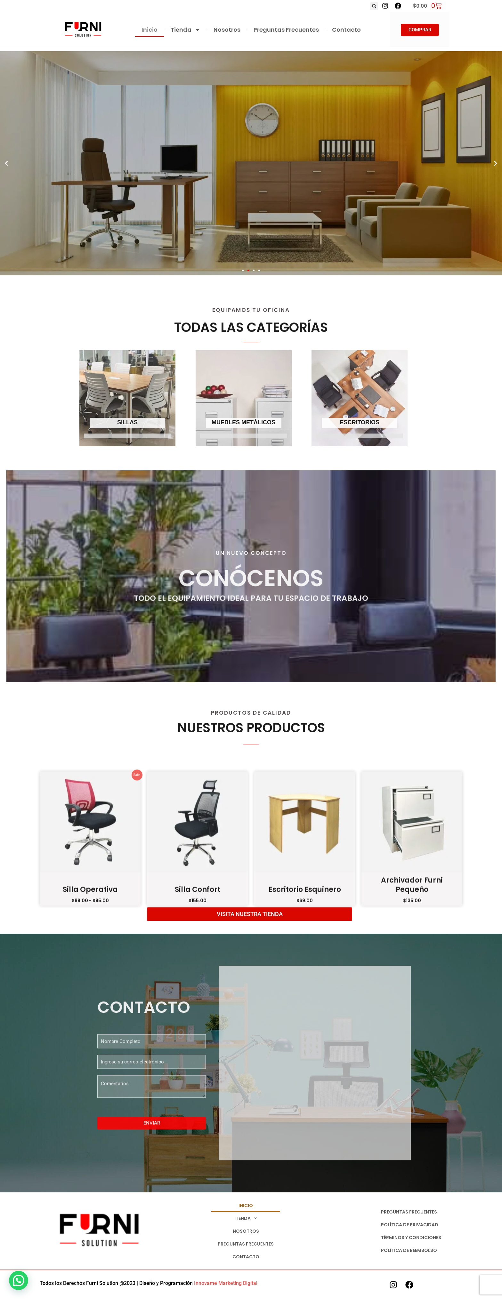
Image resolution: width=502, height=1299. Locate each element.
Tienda (185, 30)
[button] (374, 6)
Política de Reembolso (409, 1250)
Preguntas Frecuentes (286, 30)
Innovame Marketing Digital (225, 1283)
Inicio (150, 30)
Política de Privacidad (409, 1225)
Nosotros (227, 30)
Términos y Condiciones (411, 1237)
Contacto (346, 30)
